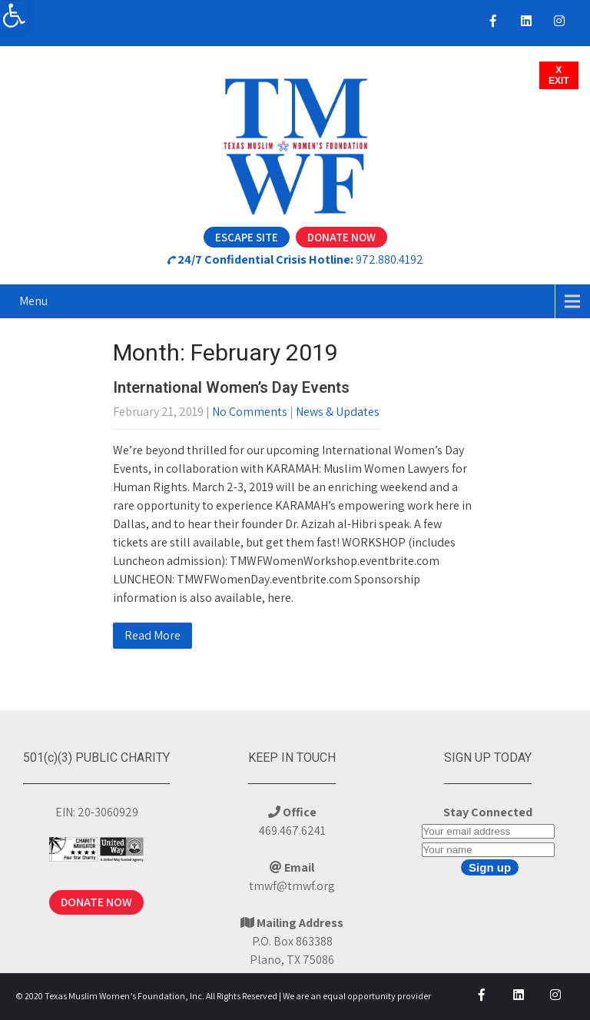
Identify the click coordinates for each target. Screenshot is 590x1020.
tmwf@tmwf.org (292, 886)
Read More (152, 635)
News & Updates (338, 412)
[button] (14, 15)
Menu (33, 301)
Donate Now (341, 237)
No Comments (249, 412)
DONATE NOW (96, 902)
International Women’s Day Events (231, 387)
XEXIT (559, 75)
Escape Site (246, 237)
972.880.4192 (389, 259)
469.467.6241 (292, 830)
